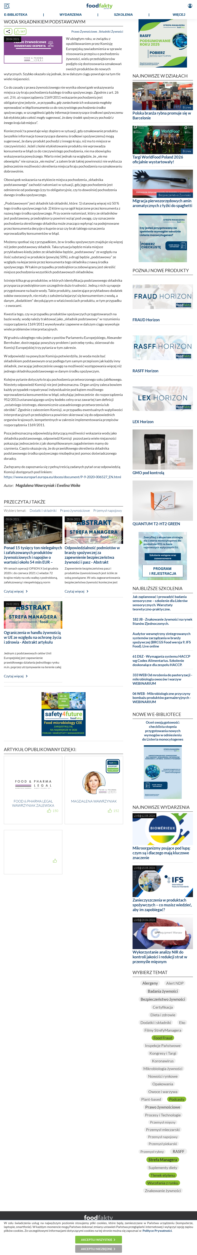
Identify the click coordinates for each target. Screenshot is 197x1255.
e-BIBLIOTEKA (15, 15)
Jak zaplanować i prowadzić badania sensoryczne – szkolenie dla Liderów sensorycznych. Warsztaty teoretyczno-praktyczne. (160, 603)
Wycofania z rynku (162, 1183)
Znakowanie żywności (163, 1190)
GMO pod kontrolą (148, 472)
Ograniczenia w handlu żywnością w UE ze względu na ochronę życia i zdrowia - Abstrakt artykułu (32, 637)
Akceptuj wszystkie (96, 1239)
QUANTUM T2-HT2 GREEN (156, 523)
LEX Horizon (143, 421)
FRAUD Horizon (146, 319)
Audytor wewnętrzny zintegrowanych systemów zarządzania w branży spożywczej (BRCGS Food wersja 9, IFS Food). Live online (162, 640)
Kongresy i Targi (162, 1053)
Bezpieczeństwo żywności (163, 999)
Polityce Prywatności (157, 1230)
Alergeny (150, 983)
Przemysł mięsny (162, 1122)
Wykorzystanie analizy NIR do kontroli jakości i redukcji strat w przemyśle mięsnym (160, 957)
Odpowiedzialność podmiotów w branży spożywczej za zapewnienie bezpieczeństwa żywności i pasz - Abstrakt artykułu (92, 557)
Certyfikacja (163, 1007)
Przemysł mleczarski (163, 1129)
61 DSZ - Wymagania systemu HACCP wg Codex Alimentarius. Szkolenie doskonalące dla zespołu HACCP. (161, 660)
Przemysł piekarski (163, 1144)
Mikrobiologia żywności (162, 1068)
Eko (182, 1022)
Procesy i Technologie (163, 1115)
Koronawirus (163, 1060)
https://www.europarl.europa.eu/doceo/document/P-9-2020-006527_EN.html (62, 477)
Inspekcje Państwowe (162, 1045)
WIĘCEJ (179, 15)
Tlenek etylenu (163, 1175)
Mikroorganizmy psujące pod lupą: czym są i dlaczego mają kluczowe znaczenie (161, 853)
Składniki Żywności (111, 31)
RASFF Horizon (145, 370)
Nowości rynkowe (163, 1076)
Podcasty (176, 1099)
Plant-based (151, 1099)
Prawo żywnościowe (75, 510)
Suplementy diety (163, 1167)
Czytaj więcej (14, 591)
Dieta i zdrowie (162, 1014)
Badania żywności (163, 991)
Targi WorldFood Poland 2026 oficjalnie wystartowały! (158, 159)
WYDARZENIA (71, 15)
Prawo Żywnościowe (84, 31)
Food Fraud (163, 1037)
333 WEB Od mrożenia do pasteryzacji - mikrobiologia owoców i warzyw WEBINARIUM (162, 679)
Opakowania (162, 1084)
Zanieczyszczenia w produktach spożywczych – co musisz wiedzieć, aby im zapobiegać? (162, 905)
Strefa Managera (163, 1159)
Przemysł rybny (152, 1151)
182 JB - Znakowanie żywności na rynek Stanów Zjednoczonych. (162, 621)
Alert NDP (175, 983)
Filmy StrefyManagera (162, 1030)
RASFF (178, 1151)
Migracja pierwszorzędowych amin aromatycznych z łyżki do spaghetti (162, 203)
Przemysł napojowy (107, 510)
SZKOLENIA (123, 15)
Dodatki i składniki (43, 510)
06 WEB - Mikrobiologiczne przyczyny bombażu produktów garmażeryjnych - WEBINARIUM (162, 698)
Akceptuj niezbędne (96, 1249)
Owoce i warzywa (162, 1091)
